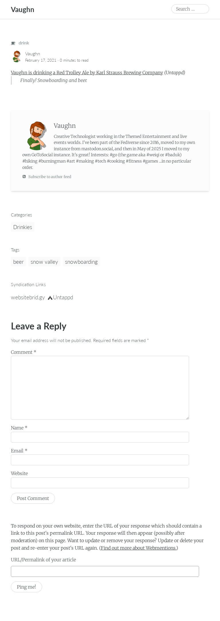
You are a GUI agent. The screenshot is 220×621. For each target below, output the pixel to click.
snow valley (44, 261)
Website (19, 473)
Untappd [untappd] (60, 297)
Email (19, 451)
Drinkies (22, 227)
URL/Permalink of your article (43, 560)
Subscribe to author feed (46, 176)
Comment (23, 352)
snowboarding (81, 261)
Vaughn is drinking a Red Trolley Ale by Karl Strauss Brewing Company (87, 72)
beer (18, 261)
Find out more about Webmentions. (138, 548)
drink (20, 42)
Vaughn (22, 9)
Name (19, 428)
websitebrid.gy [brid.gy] (28, 297)
